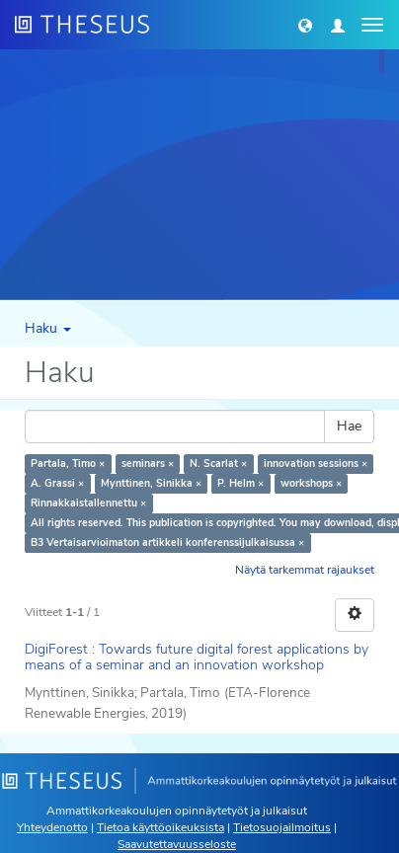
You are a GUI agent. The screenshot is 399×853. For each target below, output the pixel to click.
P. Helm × (240, 483)
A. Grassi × (57, 483)
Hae (349, 426)
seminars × (147, 463)
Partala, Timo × (68, 463)
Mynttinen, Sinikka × (151, 483)
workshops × (311, 483)
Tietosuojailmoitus (282, 827)
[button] (305, 24)
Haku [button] (48, 328)
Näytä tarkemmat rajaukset (304, 570)
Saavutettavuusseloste (177, 844)
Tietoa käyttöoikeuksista (160, 827)
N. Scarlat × (218, 463)
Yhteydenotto (52, 827)
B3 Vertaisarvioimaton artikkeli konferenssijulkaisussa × (167, 542)
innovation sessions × (315, 463)
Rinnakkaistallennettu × (88, 503)
